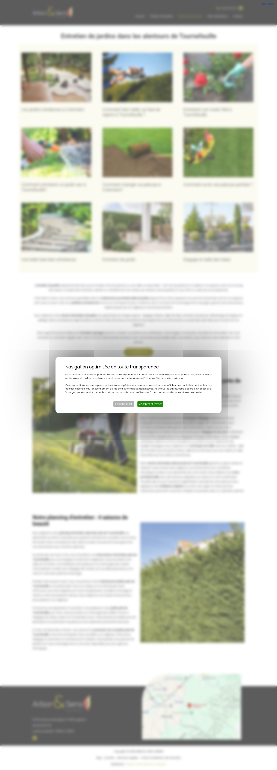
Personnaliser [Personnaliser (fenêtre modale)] (123, 404)
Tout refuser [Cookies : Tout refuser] (268, 4)
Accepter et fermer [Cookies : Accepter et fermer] (150, 404)
